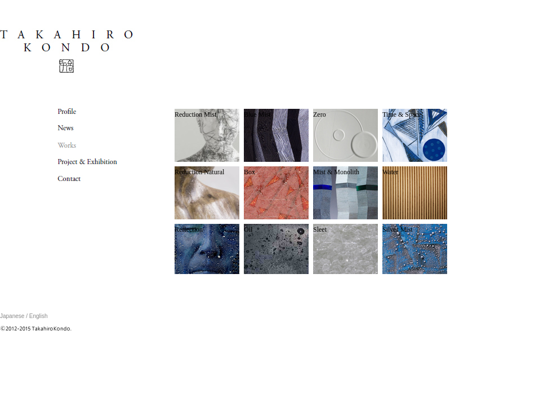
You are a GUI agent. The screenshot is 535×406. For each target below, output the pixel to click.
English (38, 316)
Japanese (12, 316)
